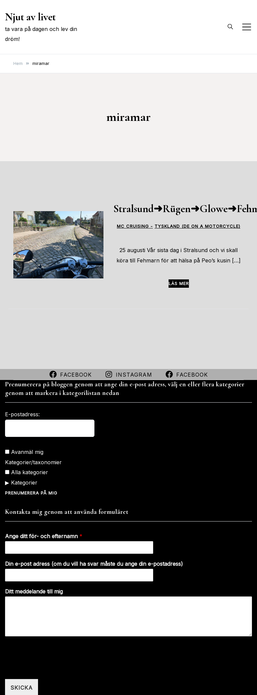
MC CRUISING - (135, 226)
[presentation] (55, 668)
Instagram (128, 374)
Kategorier (24, 482)
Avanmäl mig (24, 451)
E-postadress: (22, 414)
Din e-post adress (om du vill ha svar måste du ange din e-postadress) (94, 563)
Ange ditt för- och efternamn (43, 535)
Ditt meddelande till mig (34, 591)
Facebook (70, 374)
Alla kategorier (26, 472)
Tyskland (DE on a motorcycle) (197, 226)
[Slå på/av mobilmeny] (246, 27)
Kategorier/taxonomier (33, 462)
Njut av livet (30, 16)
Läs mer (179, 283)
